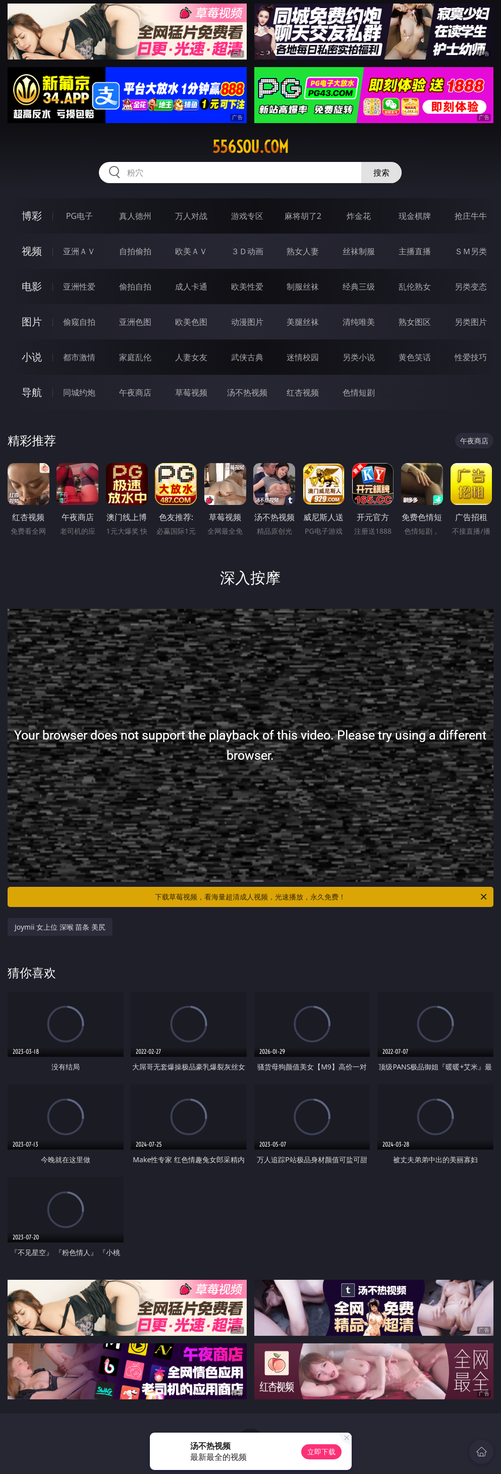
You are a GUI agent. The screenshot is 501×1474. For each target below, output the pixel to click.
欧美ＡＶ (191, 251)
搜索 (381, 172)
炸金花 (359, 215)
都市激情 (79, 357)
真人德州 (135, 215)
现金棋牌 (415, 215)
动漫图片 (247, 321)
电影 (32, 286)
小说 (32, 357)
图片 (32, 321)
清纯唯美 (359, 321)
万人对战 (191, 215)
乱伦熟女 (415, 286)
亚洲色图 (135, 321)
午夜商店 (135, 392)
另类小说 (359, 357)
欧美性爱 (247, 286)
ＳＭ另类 (471, 251)
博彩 (32, 215)
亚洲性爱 (79, 286)
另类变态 (471, 286)
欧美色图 (191, 321)
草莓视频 (191, 392)
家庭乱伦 (135, 357)
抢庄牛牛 (471, 215)
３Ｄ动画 (247, 251)
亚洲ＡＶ (79, 251)
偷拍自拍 (135, 286)
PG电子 (79, 215)
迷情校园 (303, 357)
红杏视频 (303, 392)
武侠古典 (247, 357)
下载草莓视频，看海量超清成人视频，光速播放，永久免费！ (321, 897)
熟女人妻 (303, 251)
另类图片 (471, 321)
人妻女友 (191, 357)
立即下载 (321, 1451)
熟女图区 (415, 321)
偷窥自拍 (79, 321)
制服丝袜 (303, 286)
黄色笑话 (415, 357)
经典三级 (359, 286)
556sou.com (250, 147)
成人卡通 (191, 286)
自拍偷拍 (135, 251)
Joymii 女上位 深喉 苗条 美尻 (60, 927)
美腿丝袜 (303, 321)
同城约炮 (79, 392)
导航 (32, 392)
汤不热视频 (247, 392)
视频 (32, 251)
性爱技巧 (471, 357)
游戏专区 (247, 215)
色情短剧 (359, 392)
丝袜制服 (359, 251)
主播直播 (415, 251)
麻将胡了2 (303, 215)
